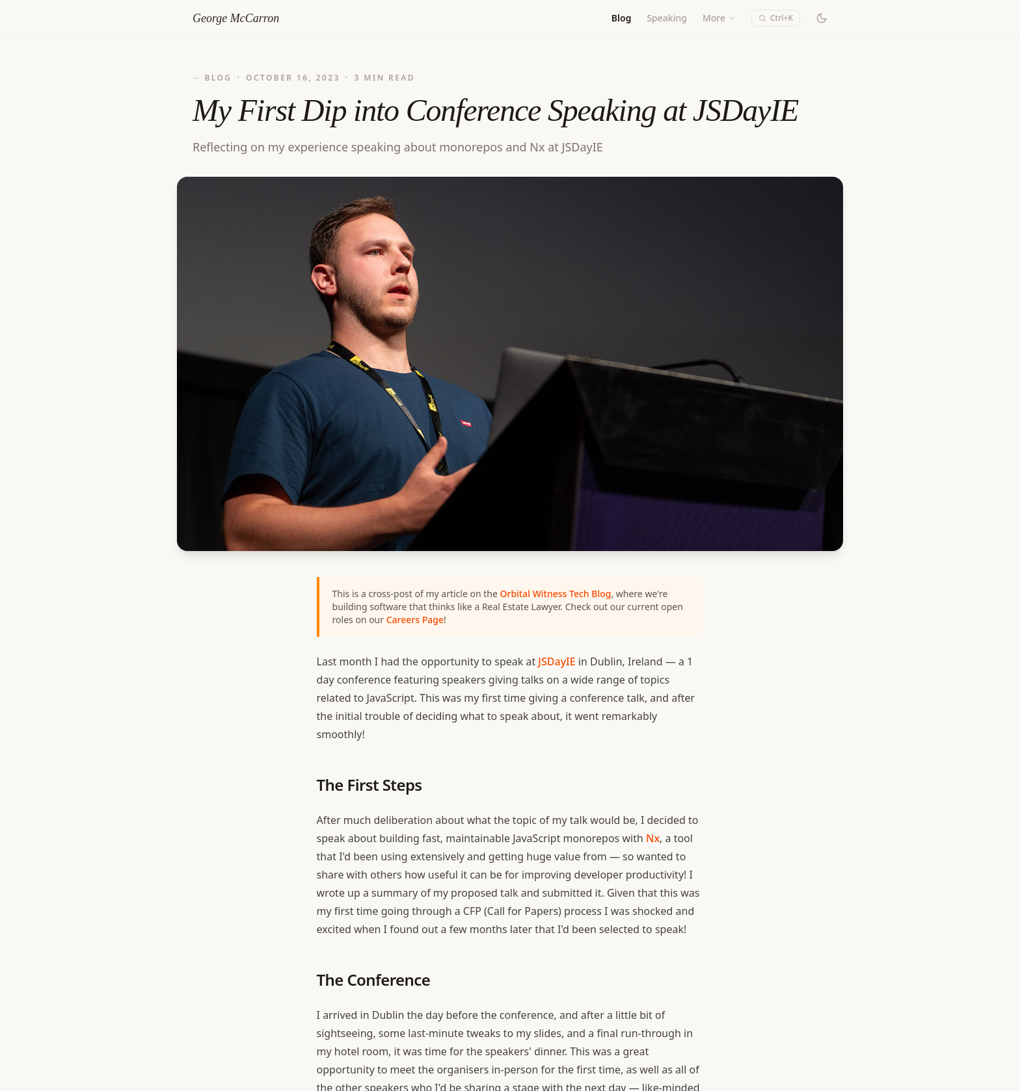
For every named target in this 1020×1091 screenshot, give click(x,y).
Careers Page (415, 619)
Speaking (667, 18)
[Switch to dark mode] (821, 18)
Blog (621, 18)
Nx (653, 838)
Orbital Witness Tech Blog (555, 593)
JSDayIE (556, 661)
